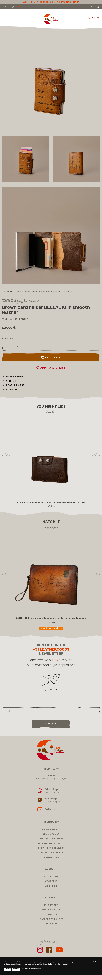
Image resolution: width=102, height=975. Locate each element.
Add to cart (51, 357)
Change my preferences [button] (31, 969)
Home (18, 292)
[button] (12, 376)
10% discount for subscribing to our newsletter (51, 2)
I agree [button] (8, 969)
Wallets (68, 292)
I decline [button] (16, 969)
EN (91, 7)
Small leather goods (51, 292)
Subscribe (51, 724)
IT (87, 7)
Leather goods (31, 292)
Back (8, 292)
